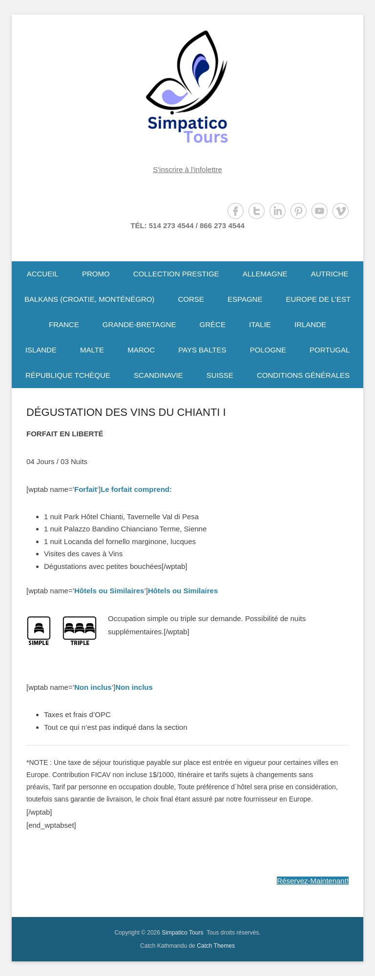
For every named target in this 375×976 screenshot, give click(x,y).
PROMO (96, 274)
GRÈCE (213, 324)
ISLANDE (41, 350)
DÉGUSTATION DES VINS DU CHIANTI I (126, 412)
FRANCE (64, 324)
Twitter (257, 211)
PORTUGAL (330, 350)
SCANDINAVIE (158, 375)
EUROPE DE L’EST (318, 299)
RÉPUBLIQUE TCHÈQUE (67, 375)
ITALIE (260, 324)
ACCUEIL (43, 274)
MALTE (92, 350)
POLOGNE (268, 350)
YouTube (320, 211)
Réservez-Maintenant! (313, 881)
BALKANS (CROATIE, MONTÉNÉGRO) (89, 299)
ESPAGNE (245, 299)
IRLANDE (310, 324)
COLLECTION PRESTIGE (176, 274)
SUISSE (220, 375)
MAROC (141, 350)
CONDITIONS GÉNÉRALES (303, 375)
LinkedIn (278, 211)
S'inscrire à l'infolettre (187, 169)
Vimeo (341, 211)
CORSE (191, 299)
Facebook (236, 211)
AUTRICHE (330, 274)
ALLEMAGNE (265, 274)
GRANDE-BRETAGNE (139, 324)
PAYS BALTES (202, 350)
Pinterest (299, 211)
